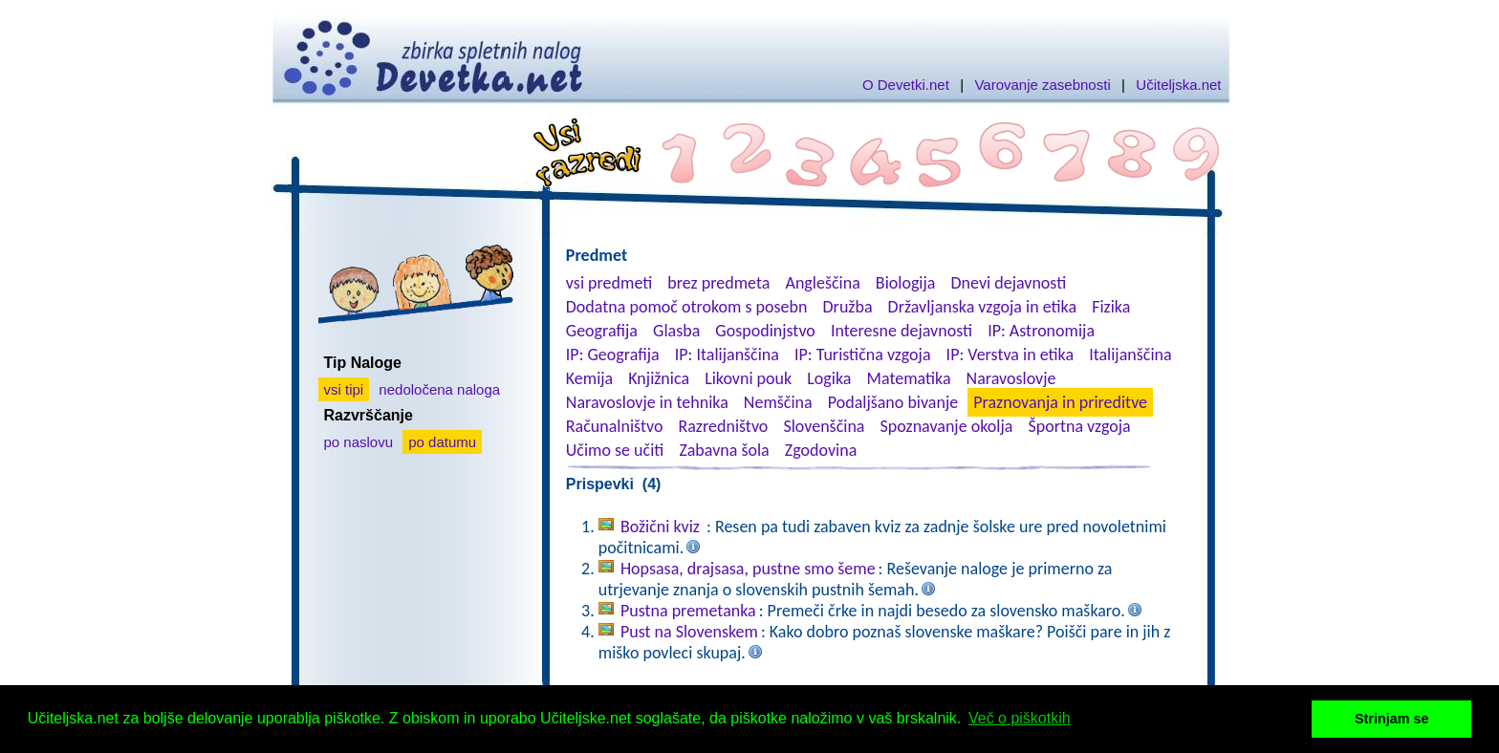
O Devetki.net (905, 84)
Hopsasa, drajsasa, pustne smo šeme (748, 568)
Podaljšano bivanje (893, 402)
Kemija (589, 378)
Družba (848, 306)
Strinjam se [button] (1392, 718)
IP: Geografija (613, 354)
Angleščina (822, 282)
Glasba (676, 330)
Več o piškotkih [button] (1019, 718)
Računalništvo (614, 426)
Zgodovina (821, 450)
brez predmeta (718, 282)
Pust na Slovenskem (689, 631)
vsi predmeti (609, 282)
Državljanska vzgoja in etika (982, 306)
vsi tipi (344, 389)
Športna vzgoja (1079, 426)
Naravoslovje (1011, 378)
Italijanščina (1130, 354)
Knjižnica (658, 378)
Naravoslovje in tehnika (647, 402)
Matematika (909, 378)
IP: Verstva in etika (1010, 354)
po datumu (442, 442)
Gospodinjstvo (765, 330)
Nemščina (778, 402)
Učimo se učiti (615, 450)
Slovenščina (823, 426)
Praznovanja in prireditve (1060, 402)
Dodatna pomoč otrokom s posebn (687, 306)
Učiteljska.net (1178, 84)
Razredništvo (723, 426)
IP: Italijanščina (727, 354)
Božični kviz (662, 526)
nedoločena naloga (439, 389)
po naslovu (359, 442)
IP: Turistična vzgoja (862, 354)
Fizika (1111, 306)
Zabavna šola (724, 450)
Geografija (602, 330)
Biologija (906, 282)
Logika (829, 378)
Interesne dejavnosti (901, 330)
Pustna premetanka (688, 610)
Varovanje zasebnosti (1042, 84)
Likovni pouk (748, 378)
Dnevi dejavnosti (1009, 282)
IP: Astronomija (1041, 330)
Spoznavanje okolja (946, 426)
